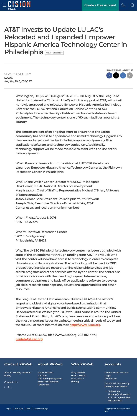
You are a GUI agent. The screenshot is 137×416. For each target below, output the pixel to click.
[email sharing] (130, 75)
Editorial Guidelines (48, 381)
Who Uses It (77, 378)
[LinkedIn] (11, 386)
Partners (42, 375)
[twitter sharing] (116, 75)
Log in (108, 375)
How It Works (78, 375)
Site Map (19, 408)
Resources (43, 384)
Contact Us (11, 382)
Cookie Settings (41, 408)
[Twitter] (5, 386)
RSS (28, 408)
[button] (132, 5)
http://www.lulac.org (85, 325)
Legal (8, 408)
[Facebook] (8, 386)
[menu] (4, 5)
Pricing (75, 381)
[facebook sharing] (109, 75)
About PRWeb (45, 372)
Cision (124, 408)
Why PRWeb (78, 372)
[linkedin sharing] (123, 75)
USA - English (54, 52)
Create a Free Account (117, 372)
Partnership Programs (50, 378)
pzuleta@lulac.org (29, 339)
